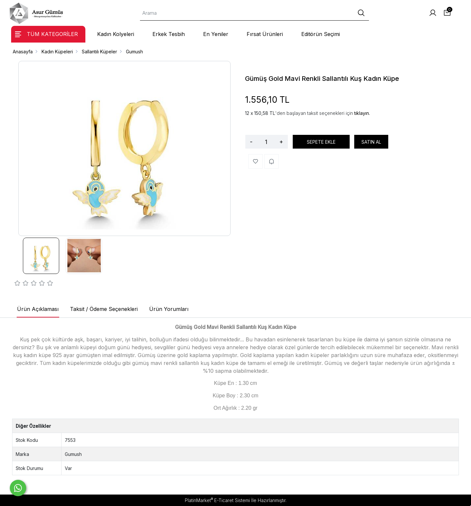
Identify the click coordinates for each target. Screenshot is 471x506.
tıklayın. (362, 113)
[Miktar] (266, 142)
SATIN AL (371, 142)
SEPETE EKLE (321, 142)
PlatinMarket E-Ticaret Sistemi (217, 500)
